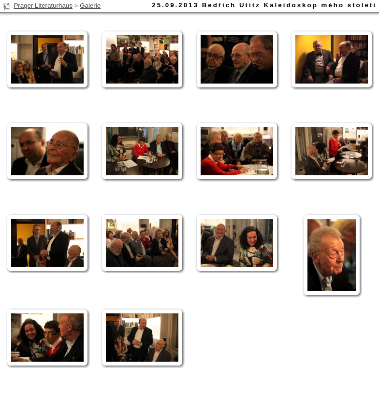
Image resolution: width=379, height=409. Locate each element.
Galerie (90, 5)
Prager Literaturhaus (43, 5)
